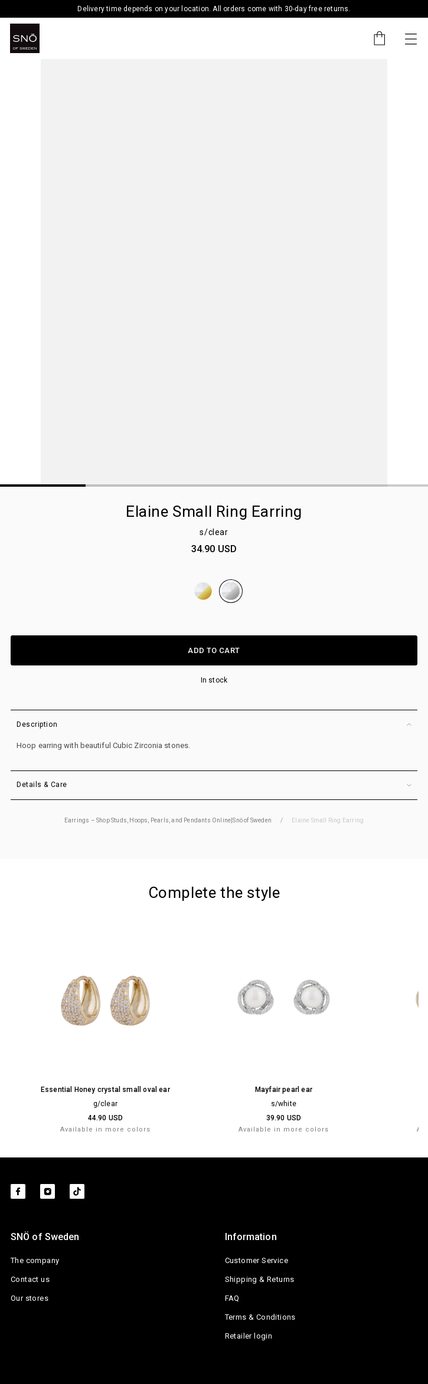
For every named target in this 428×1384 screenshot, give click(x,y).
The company (35, 1260)
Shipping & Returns (260, 1279)
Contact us (30, 1279)
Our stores (29, 1298)
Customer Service (256, 1260)
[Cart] (373, 38)
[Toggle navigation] (411, 38)
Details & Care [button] (214, 785)
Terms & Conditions (260, 1317)
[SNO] (25, 38)
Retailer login (249, 1335)
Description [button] (214, 725)
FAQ (232, 1298)
